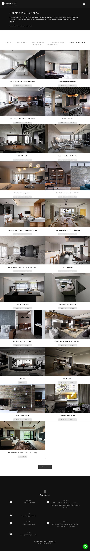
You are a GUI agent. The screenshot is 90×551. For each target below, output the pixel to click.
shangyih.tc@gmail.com (29, 535)
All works (8, 42)
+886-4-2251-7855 (29, 524)
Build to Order (21, 42)
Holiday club (37, 44)
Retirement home (38, 42)
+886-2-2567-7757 (29, 503)
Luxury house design (57, 42)
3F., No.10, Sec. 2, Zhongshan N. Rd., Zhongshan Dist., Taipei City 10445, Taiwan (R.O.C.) (65, 505)
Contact (45, 467)
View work (27, 85)
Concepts (18, 85)
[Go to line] (85, 546)
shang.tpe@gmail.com (28, 516)
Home (11, 26)
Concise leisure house (26, 26)
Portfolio (16, 26)
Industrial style (52, 44)
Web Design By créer (45, 543)
